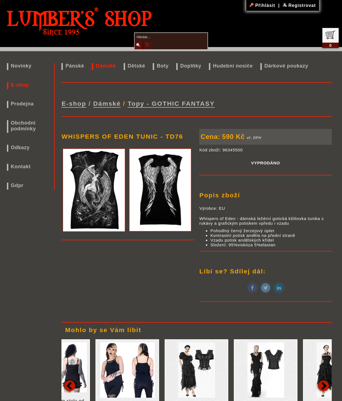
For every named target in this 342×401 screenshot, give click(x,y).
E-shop (20, 85)
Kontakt (21, 166)
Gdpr (17, 185)
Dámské (106, 66)
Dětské (136, 66)
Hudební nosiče (233, 66)
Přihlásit (263, 5)
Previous (69, 384)
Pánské (75, 66)
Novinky (21, 66)
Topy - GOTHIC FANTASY (171, 103)
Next (323, 384)
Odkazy (20, 147)
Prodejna (22, 104)
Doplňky (190, 66)
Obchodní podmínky (23, 125)
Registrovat (299, 5)
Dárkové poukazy (286, 66)
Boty (163, 66)
